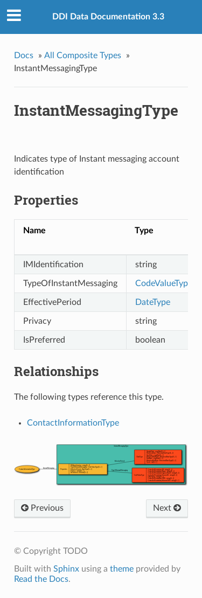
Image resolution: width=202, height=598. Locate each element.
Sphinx (66, 569)
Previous (42, 508)
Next (167, 508)
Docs (23, 55)
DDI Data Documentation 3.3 (108, 16)
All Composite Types (82, 55)
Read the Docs (41, 579)
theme (122, 569)
